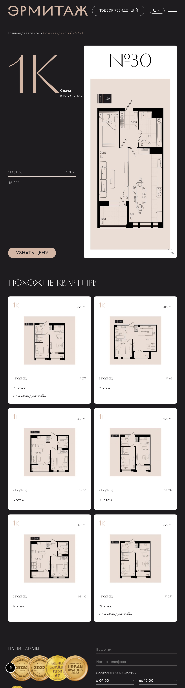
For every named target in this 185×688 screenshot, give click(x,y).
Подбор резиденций (118, 10)
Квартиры (32, 33)
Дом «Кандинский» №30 (63, 33)
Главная (14, 33)
